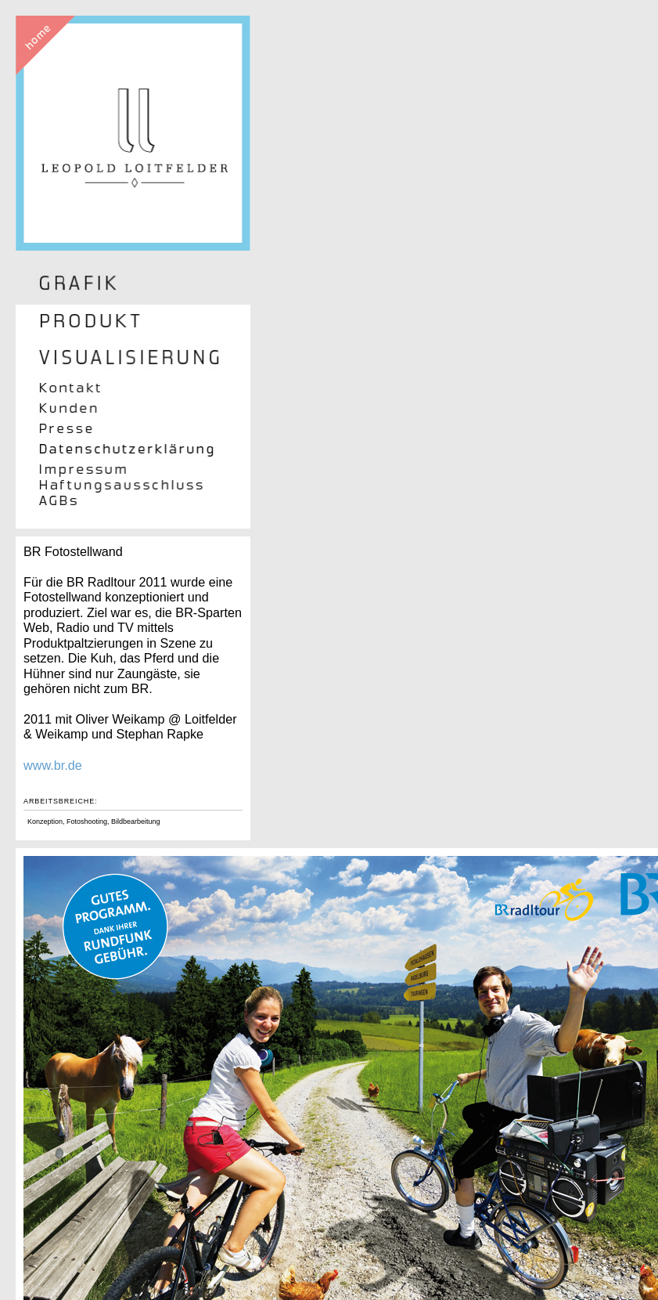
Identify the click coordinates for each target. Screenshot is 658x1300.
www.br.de (52, 765)
